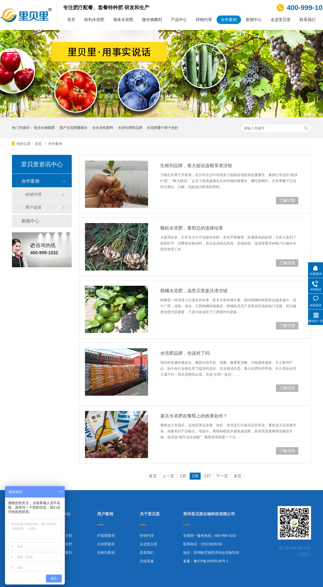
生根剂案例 (106, 553)
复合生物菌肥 (44, 128)
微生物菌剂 (152, 19)
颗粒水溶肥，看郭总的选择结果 (191, 228)
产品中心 (179, 19)
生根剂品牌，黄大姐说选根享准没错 (196, 165)
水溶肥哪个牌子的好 (162, 128)
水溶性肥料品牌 (130, 128)
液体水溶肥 (123, 19)
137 (207, 476)
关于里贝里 (150, 514)
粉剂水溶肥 (94, 19)
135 (183, 476)
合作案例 (229, 19)
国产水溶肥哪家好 (73, 128)
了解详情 (287, 200)
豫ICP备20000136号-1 (211, 561)
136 (195, 476)
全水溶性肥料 (102, 128)
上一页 (168, 476)
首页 (71, 19)
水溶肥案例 (106, 544)
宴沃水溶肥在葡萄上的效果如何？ (194, 415)
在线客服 (147, 561)
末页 (238, 476)
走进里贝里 (281, 19)
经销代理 (204, 19)
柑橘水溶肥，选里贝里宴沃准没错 (194, 290)
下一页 (222, 476)
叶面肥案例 (106, 536)
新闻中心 (254, 19)
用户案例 (105, 514)
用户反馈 (33, 207)
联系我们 (308, 19)
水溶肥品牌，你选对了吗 (185, 353)
